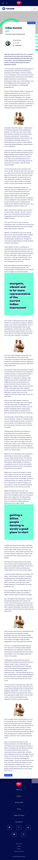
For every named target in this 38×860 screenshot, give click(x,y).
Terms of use (19, 843)
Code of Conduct (19, 815)
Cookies (19, 846)
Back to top (34, 781)
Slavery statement (19, 851)
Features (31, 23)
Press (19, 809)
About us (19, 789)
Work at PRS (19, 802)
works (26, 754)
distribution (30, 674)
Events (19, 796)
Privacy (19, 848)
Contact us (19, 822)
